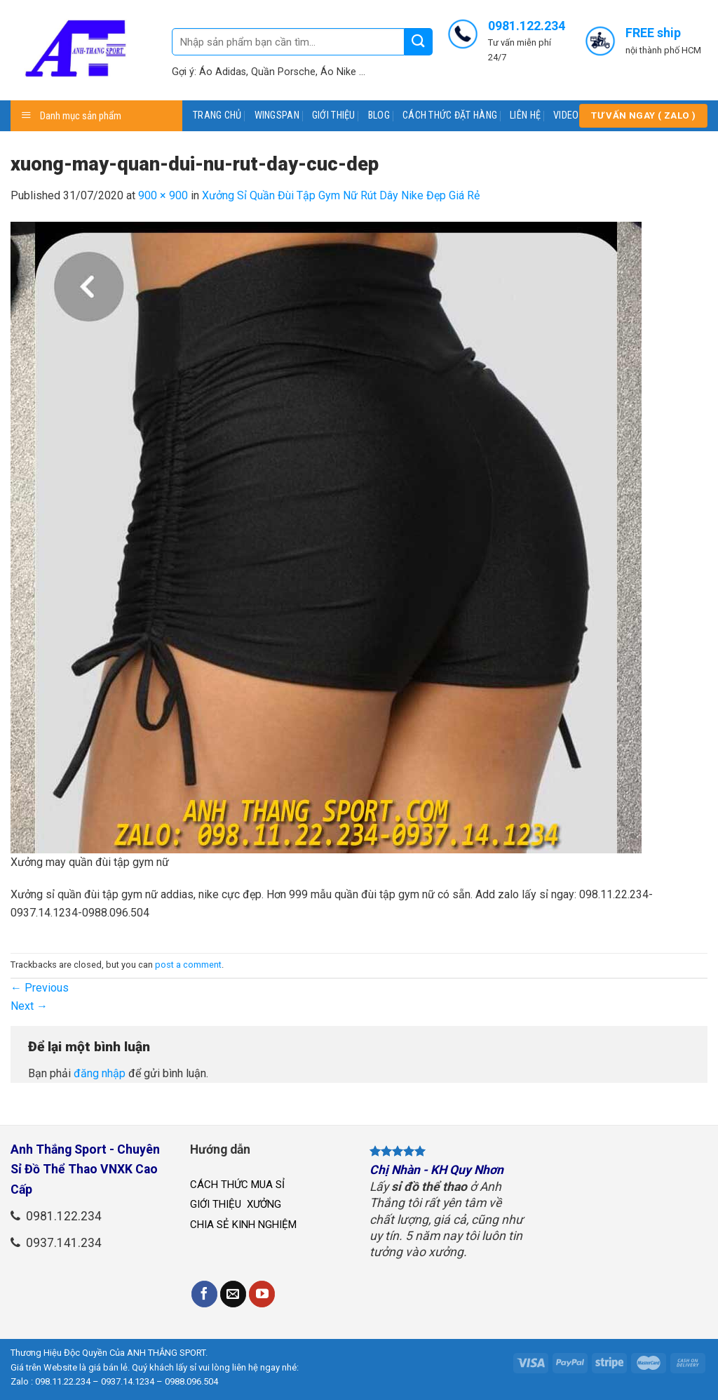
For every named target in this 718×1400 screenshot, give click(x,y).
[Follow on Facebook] (204, 1294)
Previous (40, 987)
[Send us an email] (233, 1294)
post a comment (188, 964)
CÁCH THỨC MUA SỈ (237, 1184)
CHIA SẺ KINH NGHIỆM (243, 1224)
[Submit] (419, 41)
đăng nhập (100, 1073)
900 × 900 (163, 195)
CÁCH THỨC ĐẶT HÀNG (449, 115)
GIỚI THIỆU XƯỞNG (237, 1204)
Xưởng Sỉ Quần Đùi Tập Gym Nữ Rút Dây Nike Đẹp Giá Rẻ (341, 195)
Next (29, 1006)
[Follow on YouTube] (262, 1294)
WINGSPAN (277, 115)
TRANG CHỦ (217, 115)
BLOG (379, 115)
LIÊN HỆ (525, 115)
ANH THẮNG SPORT (166, 1352)
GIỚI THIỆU (333, 115)
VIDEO (565, 115)
